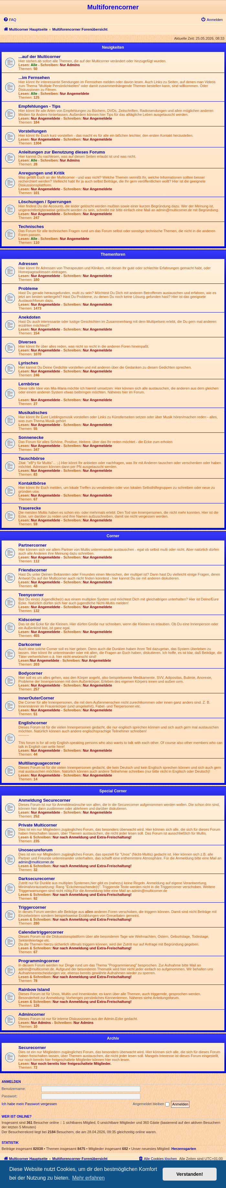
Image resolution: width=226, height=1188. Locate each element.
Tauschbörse (31, 458)
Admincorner (31, 1014)
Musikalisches (32, 412)
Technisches (31, 226)
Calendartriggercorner (40, 932)
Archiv (113, 1038)
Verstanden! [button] (190, 1174)
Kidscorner (29, 619)
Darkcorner (29, 644)
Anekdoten (29, 317)
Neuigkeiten (113, 47)
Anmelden (11, 1082)
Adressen (28, 263)
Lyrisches (28, 363)
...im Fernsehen (34, 77)
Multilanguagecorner (39, 763)
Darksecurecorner (36, 878)
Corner (113, 536)
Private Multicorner (37, 825)
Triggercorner (32, 907)
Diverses (27, 342)
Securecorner (32, 1047)
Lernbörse (28, 383)
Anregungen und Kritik (41, 173)
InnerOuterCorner (36, 698)
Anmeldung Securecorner (44, 800)
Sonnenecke (31, 437)
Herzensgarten (183, 1149)
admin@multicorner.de (36, 862)
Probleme (28, 288)
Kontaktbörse (32, 483)
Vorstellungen (32, 131)
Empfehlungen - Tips (39, 106)
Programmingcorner (38, 960)
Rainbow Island (34, 989)
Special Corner (113, 791)
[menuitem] (9, 20)
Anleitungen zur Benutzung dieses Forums (61, 152)
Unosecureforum (35, 849)
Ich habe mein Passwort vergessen (29, 1104)
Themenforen (113, 254)
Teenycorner (31, 594)
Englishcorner (32, 722)
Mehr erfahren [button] (88, 1178)
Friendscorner (32, 570)
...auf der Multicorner (39, 56)
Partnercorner (32, 545)
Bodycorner (30, 673)
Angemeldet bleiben (151, 1104)
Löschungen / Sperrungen (44, 201)
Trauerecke (29, 508)
